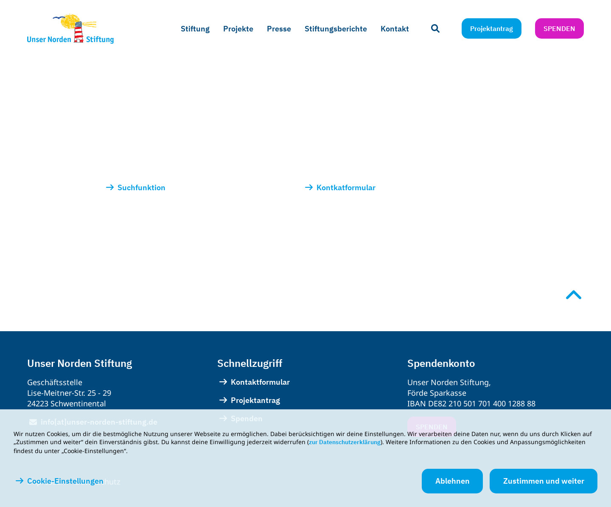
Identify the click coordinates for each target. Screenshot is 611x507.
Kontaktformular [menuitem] (260, 382)
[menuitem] (195, 28)
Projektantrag (491, 28)
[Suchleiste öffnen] (435, 28)
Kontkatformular (346, 187)
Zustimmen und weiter (543, 481)
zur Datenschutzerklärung (345, 442)
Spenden (559, 28)
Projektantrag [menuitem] (255, 400)
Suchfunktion (142, 187)
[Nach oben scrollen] (573, 294)
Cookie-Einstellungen (65, 481)
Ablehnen (452, 481)
